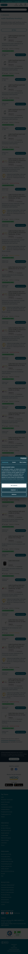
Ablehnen (14, 494)
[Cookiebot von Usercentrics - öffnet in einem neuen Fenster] (20, 458)
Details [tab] (14, 462)
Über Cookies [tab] (23, 462)
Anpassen (14, 489)
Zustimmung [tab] (5, 462)
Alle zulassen (14, 485)
